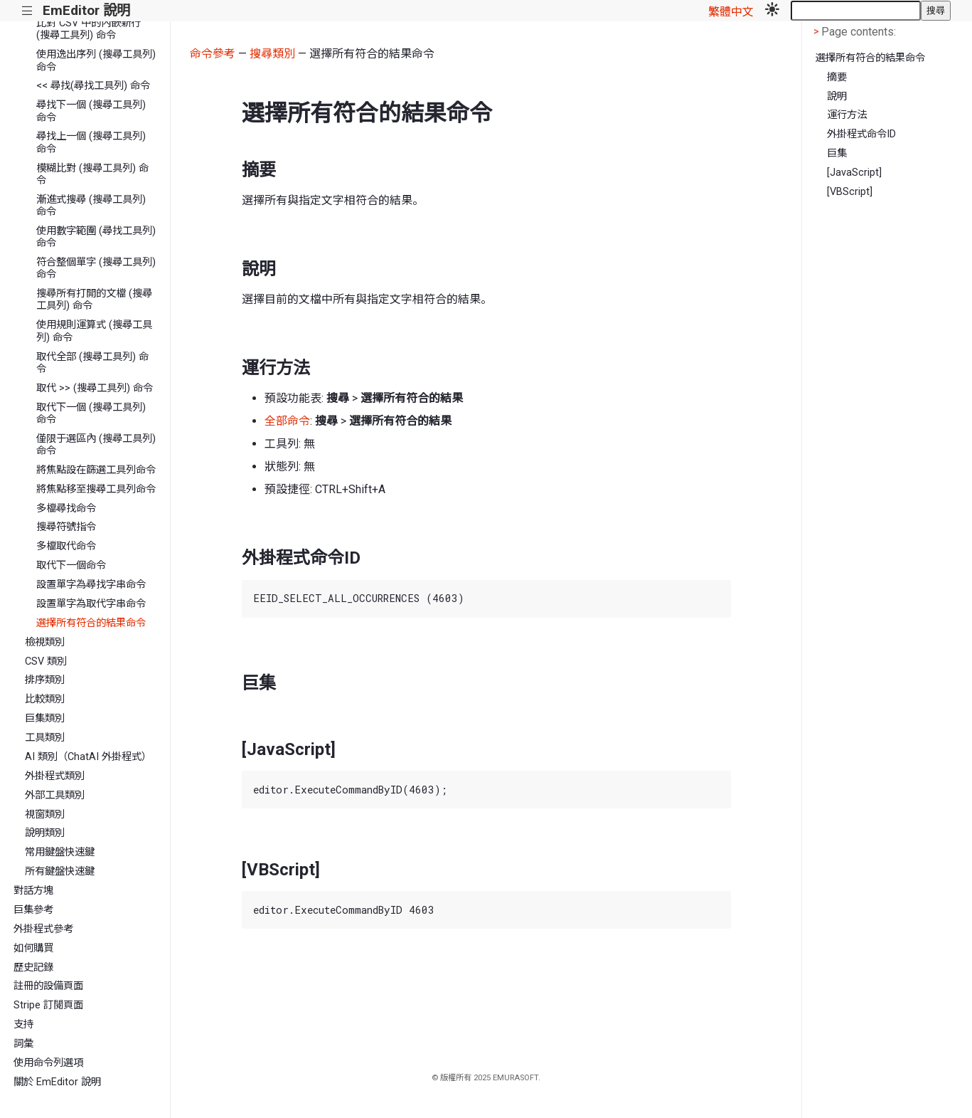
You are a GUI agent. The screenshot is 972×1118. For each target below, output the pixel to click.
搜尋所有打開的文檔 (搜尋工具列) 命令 (94, 300)
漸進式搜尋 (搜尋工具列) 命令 (91, 206)
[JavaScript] (854, 173)
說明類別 (45, 833)
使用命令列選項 (48, 1063)
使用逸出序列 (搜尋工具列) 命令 (96, 60)
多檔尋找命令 (66, 508)
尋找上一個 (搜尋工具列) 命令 (91, 142)
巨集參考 (33, 910)
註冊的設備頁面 (48, 986)
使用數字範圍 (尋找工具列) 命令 (96, 237)
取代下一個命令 (71, 565)
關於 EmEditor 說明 (57, 1082)
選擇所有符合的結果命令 (91, 623)
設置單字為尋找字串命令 (91, 585)
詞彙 (23, 1044)
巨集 (837, 153)
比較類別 (45, 699)
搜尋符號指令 (66, 527)
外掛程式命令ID (861, 134)
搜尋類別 (272, 53)
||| (27, 11)
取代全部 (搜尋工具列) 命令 (92, 363)
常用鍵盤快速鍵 (60, 852)
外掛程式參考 (43, 929)
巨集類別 (45, 718)
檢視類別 (45, 642)
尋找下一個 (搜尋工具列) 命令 (91, 111)
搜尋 (935, 10)
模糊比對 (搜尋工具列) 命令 (92, 174)
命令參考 (212, 53)
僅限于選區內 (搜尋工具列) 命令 (96, 445)
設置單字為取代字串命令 (91, 604)
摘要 (837, 77)
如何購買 (33, 948)
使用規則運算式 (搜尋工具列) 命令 (94, 331)
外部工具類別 (55, 795)
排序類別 (45, 680)
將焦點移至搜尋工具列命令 (96, 489)
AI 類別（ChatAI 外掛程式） (88, 757)
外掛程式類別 (55, 776)
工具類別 (45, 738)
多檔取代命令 (66, 546)
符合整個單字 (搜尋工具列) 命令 (96, 268)
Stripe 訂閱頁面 (48, 1005)
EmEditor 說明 (86, 10)
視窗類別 (45, 814)
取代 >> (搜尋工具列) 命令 (94, 388)
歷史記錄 (33, 967)
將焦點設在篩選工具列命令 (96, 470)
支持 (23, 1024)
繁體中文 (731, 12)
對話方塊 (33, 891)
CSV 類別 (46, 661)
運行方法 (847, 115)
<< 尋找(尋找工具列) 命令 (93, 86)
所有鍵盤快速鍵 (60, 871)
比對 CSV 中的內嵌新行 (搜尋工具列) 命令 (88, 29)
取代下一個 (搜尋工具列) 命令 (91, 413)
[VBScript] (849, 192)
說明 (837, 96)
